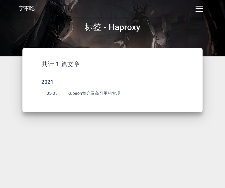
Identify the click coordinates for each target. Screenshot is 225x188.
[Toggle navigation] (199, 8)
